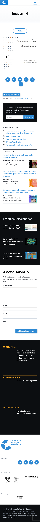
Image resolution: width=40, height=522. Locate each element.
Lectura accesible (20, 31)
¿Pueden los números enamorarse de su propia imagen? (12, 256)
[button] (7, 79)
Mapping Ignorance (11, 408)
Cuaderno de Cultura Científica (18, 514)
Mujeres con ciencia (11, 377)
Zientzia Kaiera (9, 347)
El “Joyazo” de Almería (13, 142)
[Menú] (35, 2)
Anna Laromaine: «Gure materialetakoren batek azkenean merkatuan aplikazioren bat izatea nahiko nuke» (26, 355)
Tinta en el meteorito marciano (16, 139)
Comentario (7, 286)
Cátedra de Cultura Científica (19, 509)
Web (4, 321)
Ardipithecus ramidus (13, 136)
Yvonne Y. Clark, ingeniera (27, 381)
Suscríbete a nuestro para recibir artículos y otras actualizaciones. (19, 110)
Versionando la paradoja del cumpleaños (19, 145)
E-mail (5, 313)
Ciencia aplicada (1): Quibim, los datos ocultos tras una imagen (13, 241)
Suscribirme (29, 117)
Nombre (6, 306)
